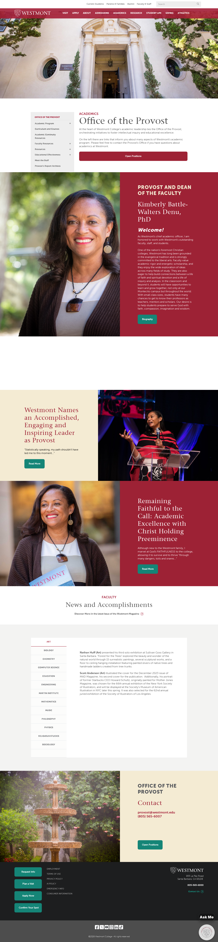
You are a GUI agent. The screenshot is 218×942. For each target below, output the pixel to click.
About (87, 13)
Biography (147, 319)
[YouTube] (107, 927)
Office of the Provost (47, 117)
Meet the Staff (42, 160)
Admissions (102, 13)
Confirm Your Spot (29, 908)
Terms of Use (54, 874)
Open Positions (133, 156)
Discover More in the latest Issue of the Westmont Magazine (106, 614)
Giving (169, 13)
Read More (34, 464)
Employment (53, 869)
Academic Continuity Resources (45, 136)
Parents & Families (116, 4)
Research (136, 13)
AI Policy (51, 884)
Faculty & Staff (144, 4)
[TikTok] (121, 927)
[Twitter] (102, 927)
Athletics (183, 13)
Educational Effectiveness (47, 155)
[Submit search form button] (198, 4)
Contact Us (194, 892)
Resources (40, 149)
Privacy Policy (55, 879)
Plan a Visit (28, 884)
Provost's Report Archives (48, 166)
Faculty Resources (44, 144)
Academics (119, 13)
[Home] (32, 13)
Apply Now (28, 896)
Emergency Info (55, 889)
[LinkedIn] (116, 927)
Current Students (95, 4)
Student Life (153, 13)
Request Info (28, 872)
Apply (75, 13)
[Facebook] (97, 927)
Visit (65, 13)
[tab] (49, 642)
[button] (70, 123)
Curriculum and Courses (47, 129)
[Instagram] (111, 927)
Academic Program (44, 124)
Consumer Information (59, 894)
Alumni (130, 4)
